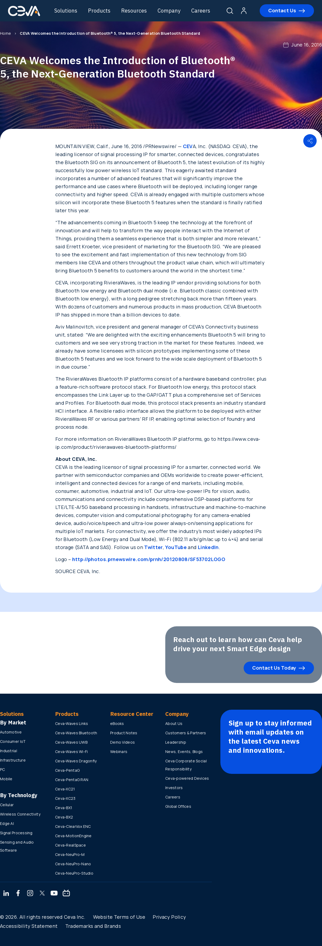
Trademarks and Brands (93, 926)
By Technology (18, 795)
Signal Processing (16, 832)
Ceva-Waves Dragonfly (76, 760)
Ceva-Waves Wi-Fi (71, 751)
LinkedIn (208, 547)
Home (5, 33)
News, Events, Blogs (184, 751)
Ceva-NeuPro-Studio (74, 873)
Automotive (11, 732)
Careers (200, 10)
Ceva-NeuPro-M (70, 854)
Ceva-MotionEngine (73, 835)
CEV (188, 146)
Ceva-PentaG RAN (71, 779)
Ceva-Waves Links (71, 723)
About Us (173, 723)
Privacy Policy (169, 917)
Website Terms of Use (119, 917)
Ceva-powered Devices (187, 778)
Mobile (6, 778)
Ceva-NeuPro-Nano (73, 863)
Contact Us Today (274, 668)
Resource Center (131, 713)
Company (169, 10)
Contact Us (282, 10)
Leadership (175, 742)
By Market (13, 722)
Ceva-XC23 (65, 798)
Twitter (153, 547)
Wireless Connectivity (20, 814)
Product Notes (123, 732)
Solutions (65, 10)
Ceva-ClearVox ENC (73, 826)
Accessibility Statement (28, 926)
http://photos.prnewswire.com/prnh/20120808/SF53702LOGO (148, 559)
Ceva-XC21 (65, 788)
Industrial (8, 750)
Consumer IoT (13, 741)
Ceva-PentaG (67, 770)
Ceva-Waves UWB (71, 742)
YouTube (176, 547)
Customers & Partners (185, 732)
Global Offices (178, 806)
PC (2, 769)
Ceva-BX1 (63, 807)
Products (99, 10)
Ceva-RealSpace (70, 845)
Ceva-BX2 (64, 817)
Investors (174, 787)
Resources (134, 10)
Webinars (118, 751)
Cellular (7, 804)
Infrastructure (13, 760)
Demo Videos (122, 742)
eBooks (117, 723)
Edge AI (7, 823)
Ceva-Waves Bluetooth (76, 732)
